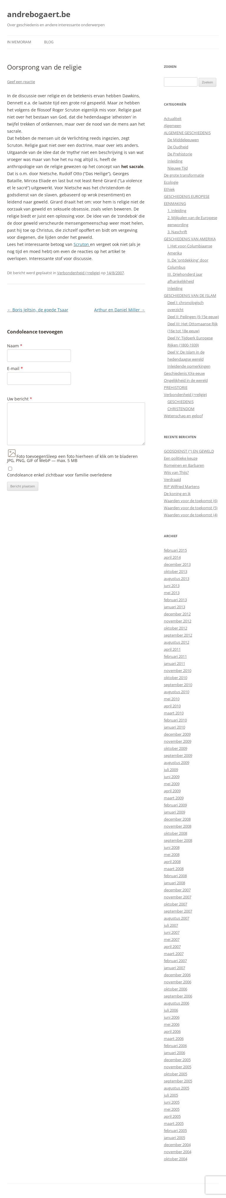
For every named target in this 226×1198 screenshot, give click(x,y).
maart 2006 (174, 1038)
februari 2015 (175, 550)
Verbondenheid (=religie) (78, 272)
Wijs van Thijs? (176, 472)
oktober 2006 (175, 989)
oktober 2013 (175, 571)
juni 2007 (172, 932)
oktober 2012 (175, 628)
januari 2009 (174, 812)
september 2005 (178, 1081)
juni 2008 (172, 847)
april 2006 (172, 1031)
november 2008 (177, 826)
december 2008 (177, 819)
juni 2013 (172, 585)
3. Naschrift (177, 231)
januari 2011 (174, 663)
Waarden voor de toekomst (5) (190, 507)
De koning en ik (177, 493)
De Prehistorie (179, 154)
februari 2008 (175, 875)
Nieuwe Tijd (177, 168)
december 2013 (177, 564)
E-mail (15, 368)
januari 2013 (174, 606)
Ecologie (171, 182)
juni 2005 (172, 1102)
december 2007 (177, 890)
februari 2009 (175, 805)
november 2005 (177, 1066)
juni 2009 (172, 776)
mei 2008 (172, 854)
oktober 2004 (175, 1158)
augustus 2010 (176, 691)
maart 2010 (174, 713)
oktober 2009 (175, 748)
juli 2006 (171, 1010)
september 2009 (178, 755)
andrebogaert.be (38, 14)
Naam (14, 346)
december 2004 (177, 1144)
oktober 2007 (175, 904)
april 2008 (172, 861)
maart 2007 (174, 953)
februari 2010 (175, 720)
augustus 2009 (176, 762)
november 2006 (177, 982)
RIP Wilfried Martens (182, 486)
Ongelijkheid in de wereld (186, 380)
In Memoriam (19, 42)
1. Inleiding (176, 210)
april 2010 (172, 706)
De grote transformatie (184, 175)
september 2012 (178, 635)
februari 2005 (175, 1130)
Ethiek (169, 189)
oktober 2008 (175, 833)
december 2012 (177, 614)
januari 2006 (174, 1052)
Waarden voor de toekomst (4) (190, 514)
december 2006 (177, 974)
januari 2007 (174, 967)
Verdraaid (172, 479)
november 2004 (177, 1151)
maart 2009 (174, 798)
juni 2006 (172, 1017)
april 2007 (172, 946)
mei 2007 (172, 939)
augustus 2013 (176, 578)
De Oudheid (177, 146)
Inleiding (174, 161)
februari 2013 (175, 599)
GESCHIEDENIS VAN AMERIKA (190, 238)
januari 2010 (174, 727)
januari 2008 (174, 882)
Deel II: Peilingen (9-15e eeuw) (193, 316)
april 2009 (172, 790)
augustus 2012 (176, 642)
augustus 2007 (176, 918)
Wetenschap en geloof (183, 415)
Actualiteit (173, 118)
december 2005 (177, 1059)
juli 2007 (171, 925)
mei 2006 (172, 1024)
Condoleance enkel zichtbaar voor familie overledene (59, 475)
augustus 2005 (176, 1088)
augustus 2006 (176, 1003)
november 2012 (177, 621)
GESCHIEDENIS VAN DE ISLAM (190, 295)
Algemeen (172, 125)
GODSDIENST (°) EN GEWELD (189, 451)
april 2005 (172, 1116)
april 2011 (172, 649)
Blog (49, 42)
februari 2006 (175, 1045)
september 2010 (178, 684)
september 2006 (178, 996)
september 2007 (178, 911)
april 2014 (172, 557)
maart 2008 (174, 868)
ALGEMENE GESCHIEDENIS (187, 132)
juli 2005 (171, 1095)
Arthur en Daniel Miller (119, 310)
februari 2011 (175, 656)
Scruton (82, 244)
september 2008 (178, 840)
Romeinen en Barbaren (184, 465)
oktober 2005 (175, 1074)
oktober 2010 (175, 677)
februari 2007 (175, 960)
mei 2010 (172, 698)
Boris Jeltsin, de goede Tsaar (37, 310)
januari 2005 (174, 1137)
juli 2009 (171, 769)
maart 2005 (174, 1123)
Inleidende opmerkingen (188, 366)
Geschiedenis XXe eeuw (184, 373)
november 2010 (177, 670)
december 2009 (177, 734)
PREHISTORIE (175, 387)
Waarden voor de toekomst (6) (190, 500)
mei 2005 (172, 1109)
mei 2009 (172, 783)
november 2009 (177, 741)
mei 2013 (172, 592)
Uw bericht (19, 399)
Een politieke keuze (180, 458)
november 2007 (177, 897)
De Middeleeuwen (183, 139)
